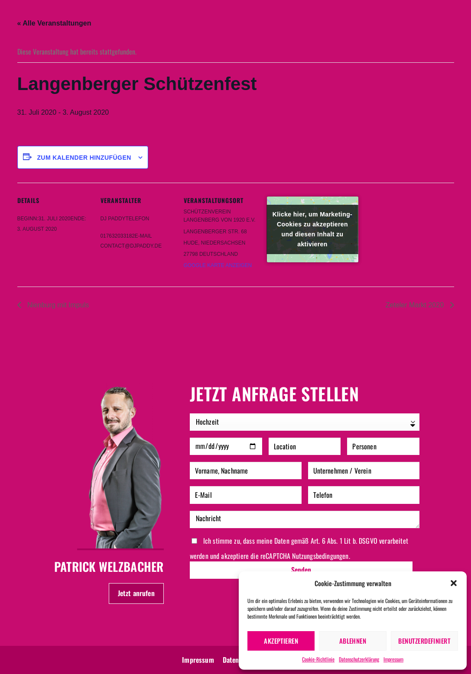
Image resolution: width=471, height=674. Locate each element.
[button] (453, 583)
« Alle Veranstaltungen (54, 23)
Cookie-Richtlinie (318, 659)
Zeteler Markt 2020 (416, 305)
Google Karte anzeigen (218, 265)
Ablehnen (353, 640)
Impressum (393, 659)
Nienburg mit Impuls (57, 305)
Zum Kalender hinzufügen (84, 157)
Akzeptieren (281, 640)
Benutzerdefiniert (424, 640)
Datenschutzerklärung (359, 659)
